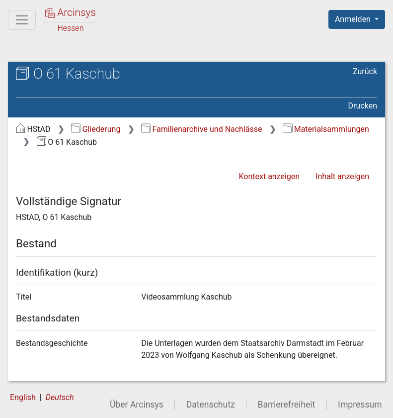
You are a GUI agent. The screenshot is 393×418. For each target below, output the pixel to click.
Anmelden (354, 19)
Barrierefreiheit (286, 405)
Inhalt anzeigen (342, 176)
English (23, 397)
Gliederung (95, 129)
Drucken (362, 105)
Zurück (365, 71)
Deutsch (60, 397)
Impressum (360, 405)
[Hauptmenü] (22, 20)
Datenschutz (210, 405)
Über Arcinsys (136, 405)
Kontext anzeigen (269, 176)
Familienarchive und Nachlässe (201, 129)
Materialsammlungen (326, 129)
